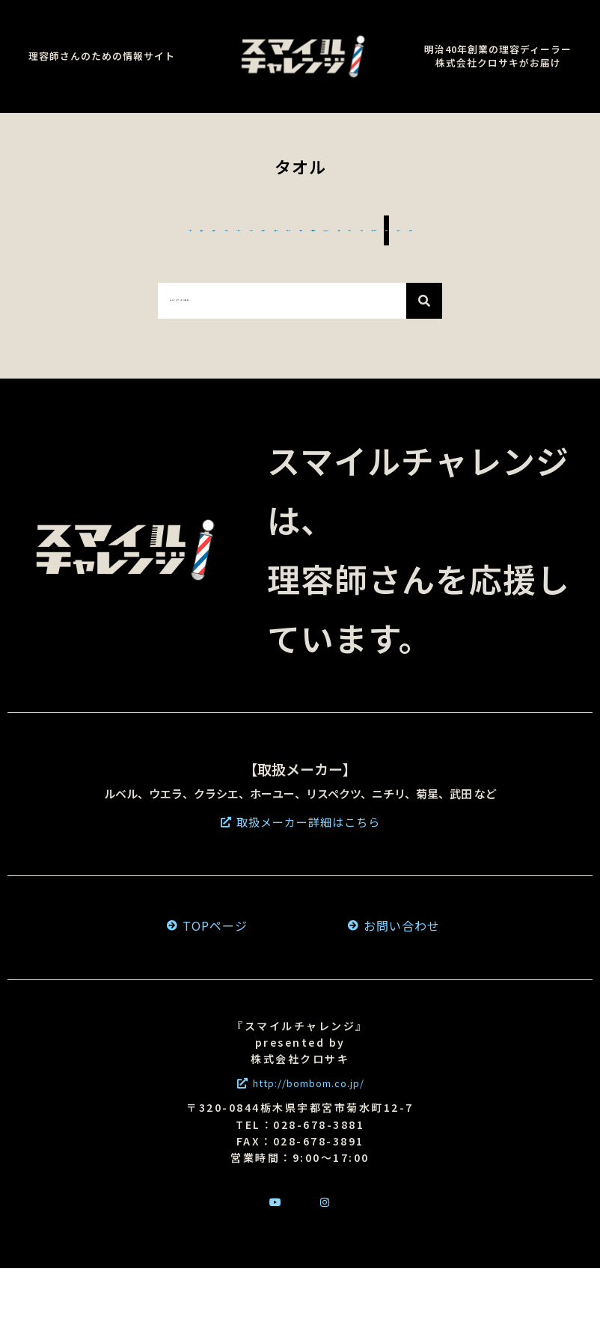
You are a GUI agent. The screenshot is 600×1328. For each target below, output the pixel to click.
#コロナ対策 (342, 260)
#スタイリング (447, 260)
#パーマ (169, 290)
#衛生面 (258, 260)
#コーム (285, 230)
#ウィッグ (427, 290)
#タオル (350, 290)
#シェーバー (368, 230)
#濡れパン (84, 260)
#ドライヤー (175, 260)
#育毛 (531, 260)
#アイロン (542, 230)
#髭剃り (118, 230)
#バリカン (459, 230)
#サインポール (259, 290)
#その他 (504, 290)
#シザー (48, 230)
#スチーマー (202, 230)
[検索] (424, 361)
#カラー (99, 290)
